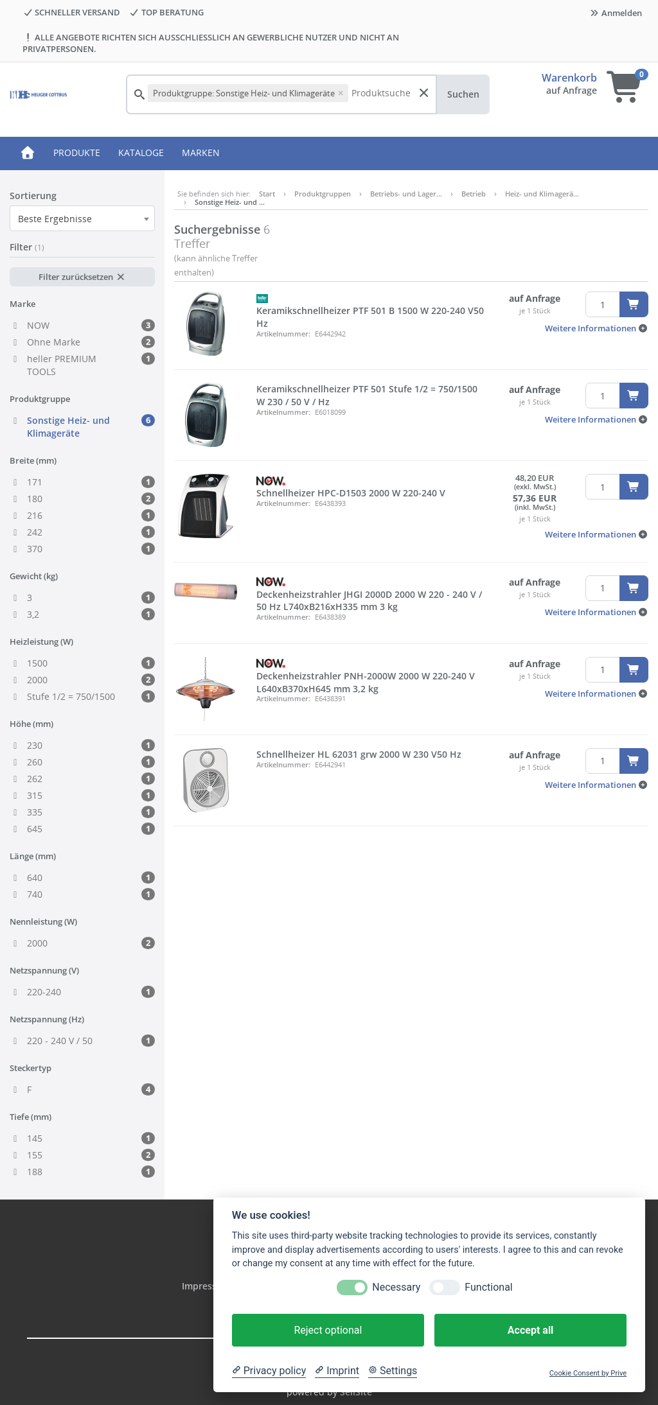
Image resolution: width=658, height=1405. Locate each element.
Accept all (530, 1330)
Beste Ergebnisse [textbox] (55, 219)
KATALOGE (141, 152)
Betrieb (473, 193)
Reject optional (328, 1330)
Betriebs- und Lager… (406, 193)
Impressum (207, 1286)
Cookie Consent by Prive (588, 1373)
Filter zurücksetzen (82, 277)
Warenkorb (569, 78)
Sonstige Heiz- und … (230, 202)
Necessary (396, 1287)
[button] (596, 328)
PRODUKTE (76, 152)
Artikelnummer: (283, 333)
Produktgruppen (322, 193)
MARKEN (201, 152)
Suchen (463, 94)
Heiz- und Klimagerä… (542, 193)
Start (267, 193)
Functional (488, 1287)
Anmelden (615, 13)
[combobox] (82, 218)
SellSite (356, 1392)
